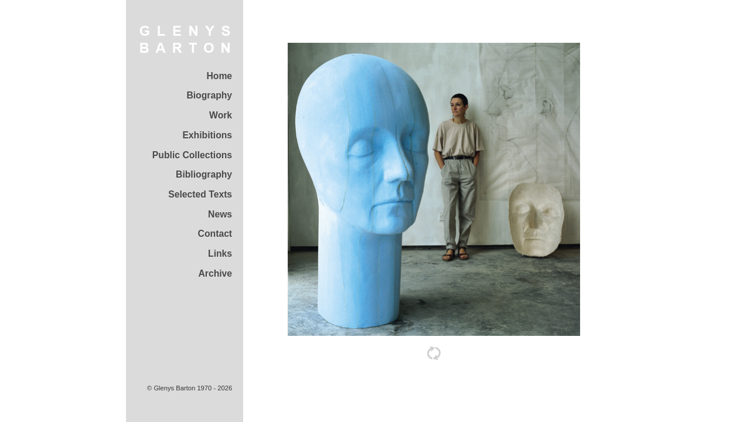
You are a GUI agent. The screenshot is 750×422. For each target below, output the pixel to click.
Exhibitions (207, 135)
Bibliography (204, 174)
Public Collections (192, 155)
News (220, 214)
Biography (209, 95)
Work (220, 115)
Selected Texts (200, 194)
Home (219, 76)
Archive (215, 273)
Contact (215, 234)
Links (220, 253)
